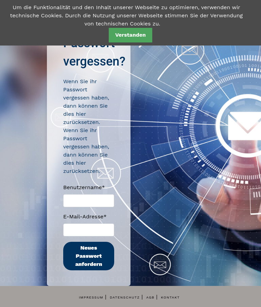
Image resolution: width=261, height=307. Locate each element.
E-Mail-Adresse (85, 216)
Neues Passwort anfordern (88, 256)
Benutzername (84, 187)
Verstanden (130, 35)
